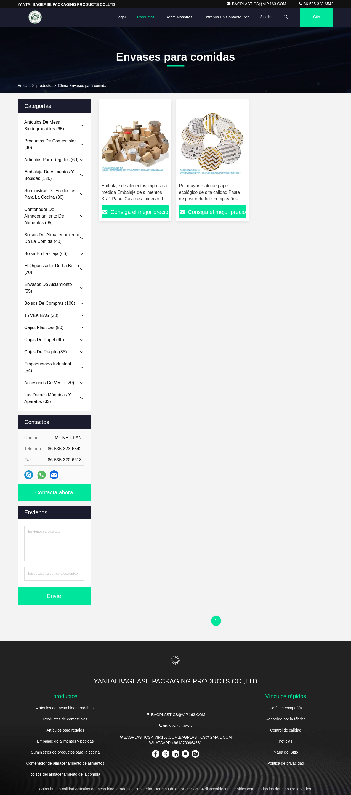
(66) (46, 253)
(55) (48, 287)
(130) (49, 175)
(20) (49, 382)
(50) (43, 327)
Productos (146, 17)
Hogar (121, 17)
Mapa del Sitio (285, 752)
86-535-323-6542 (315, 4)
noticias (285, 741)
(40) (50, 144)
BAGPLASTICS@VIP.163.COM (257, 4)
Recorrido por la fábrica (286, 719)
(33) (47, 398)
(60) (51, 159)
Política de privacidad (285, 763)
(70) (51, 269)
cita (316, 17)
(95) (44, 216)
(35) (45, 351)
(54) (47, 367)
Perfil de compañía (286, 708)
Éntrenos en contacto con (226, 17)
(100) (49, 303)
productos (44, 85)
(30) (49, 194)
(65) (44, 125)
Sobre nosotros (179, 17)
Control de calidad (285, 730)
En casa (25, 85)
